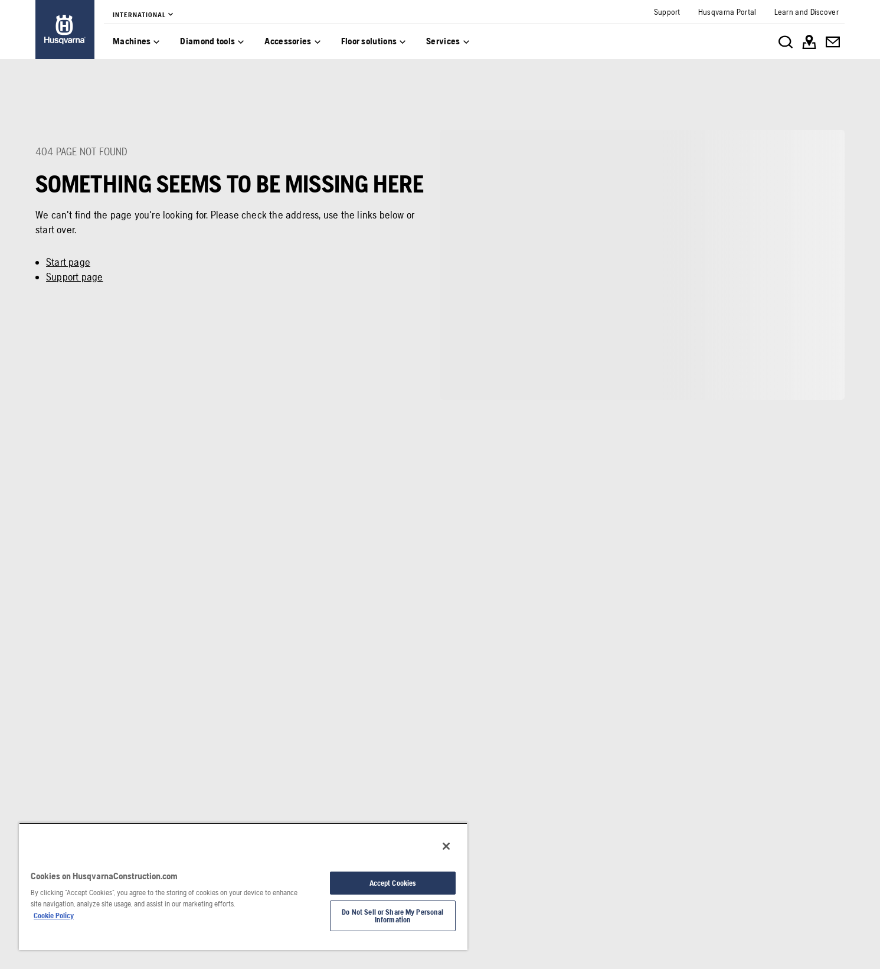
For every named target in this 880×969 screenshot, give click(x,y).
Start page (68, 262)
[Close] (446, 846)
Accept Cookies (393, 883)
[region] (243, 886)
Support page (74, 276)
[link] (65, 29)
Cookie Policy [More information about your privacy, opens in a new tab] (54, 915)
